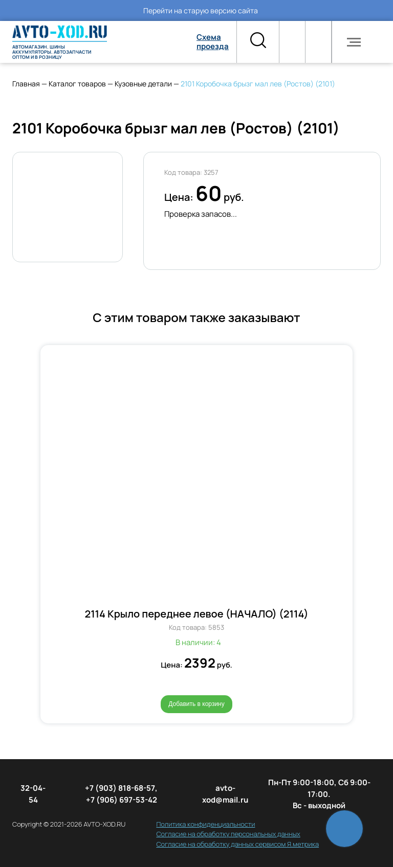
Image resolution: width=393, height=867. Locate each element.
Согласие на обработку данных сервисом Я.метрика (237, 844)
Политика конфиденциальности (205, 824)
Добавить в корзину (196, 704)
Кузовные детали (143, 83)
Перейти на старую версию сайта (200, 10)
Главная (26, 83)
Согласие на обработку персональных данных (228, 833)
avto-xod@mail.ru (225, 794)
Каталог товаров (77, 83)
